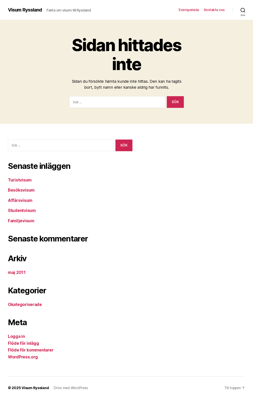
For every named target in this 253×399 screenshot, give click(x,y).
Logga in (16, 336)
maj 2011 (17, 272)
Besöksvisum (21, 190)
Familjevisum (21, 220)
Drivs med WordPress (71, 388)
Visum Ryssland (25, 10)
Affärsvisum (20, 200)
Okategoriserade (25, 304)
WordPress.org (23, 356)
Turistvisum (20, 180)
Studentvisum (22, 210)
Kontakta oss (214, 10)
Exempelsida (189, 10)
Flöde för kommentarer (30, 350)
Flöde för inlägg (23, 343)
